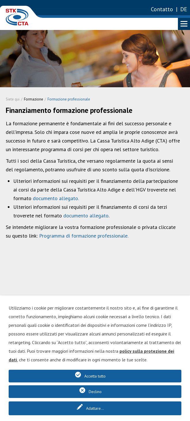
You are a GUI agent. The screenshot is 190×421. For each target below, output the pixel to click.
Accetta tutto (95, 376)
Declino (95, 391)
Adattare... (95, 408)
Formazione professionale (69, 99)
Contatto (162, 9)
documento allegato (55, 198)
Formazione (33, 99)
